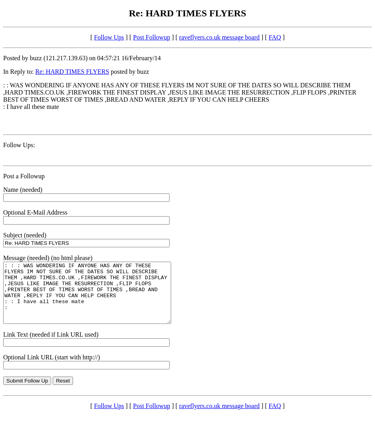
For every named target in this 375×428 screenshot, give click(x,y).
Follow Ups (109, 37)
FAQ (274, 37)
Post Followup (151, 37)
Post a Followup (24, 176)
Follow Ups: (19, 145)
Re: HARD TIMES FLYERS (72, 71)
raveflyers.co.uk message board (219, 37)
